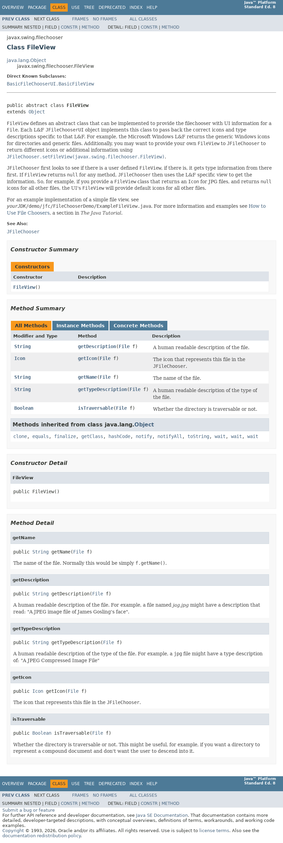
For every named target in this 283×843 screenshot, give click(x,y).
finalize (65, 436)
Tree (89, 7)
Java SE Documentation (162, 815)
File (124, 346)
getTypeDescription (102, 389)
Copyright (13, 830)
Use (75, 7)
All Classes (143, 19)
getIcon (87, 358)
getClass (92, 436)
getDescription (97, 346)
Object (37, 111)
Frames (80, 19)
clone (20, 436)
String (22, 346)
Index (136, 7)
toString (198, 436)
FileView (24, 287)
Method (90, 27)
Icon (19, 358)
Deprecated (112, 7)
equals (40, 436)
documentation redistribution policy (41, 835)
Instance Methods (80, 325)
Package (37, 7)
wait (220, 436)
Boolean (23, 408)
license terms (214, 830)
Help (152, 7)
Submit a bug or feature (28, 810)
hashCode (119, 436)
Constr (69, 27)
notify (144, 436)
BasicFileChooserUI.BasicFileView (50, 84)
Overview (13, 7)
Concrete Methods (138, 325)
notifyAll (169, 436)
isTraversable (95, 408)
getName (87, 377)
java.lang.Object (26, 60)
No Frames (105, 19)
